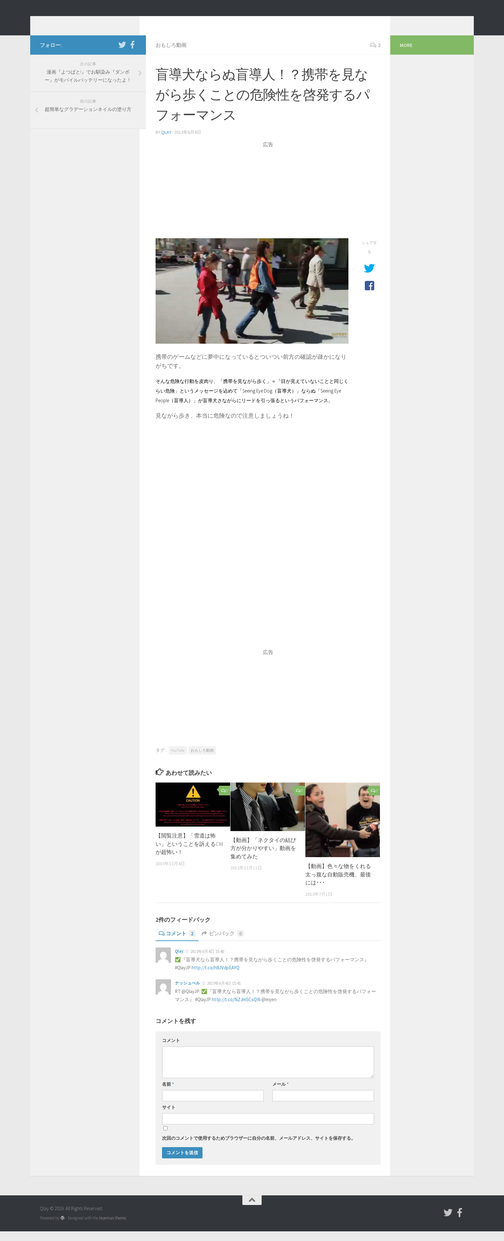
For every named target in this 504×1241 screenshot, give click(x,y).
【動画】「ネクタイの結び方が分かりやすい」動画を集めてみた (263, 858)
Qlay (53, 22)
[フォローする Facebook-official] (132, 54)
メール (280, 1094)
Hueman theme (112, 1227)
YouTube (177, 759)
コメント (177, 943)
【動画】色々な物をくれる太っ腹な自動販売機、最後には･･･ (338, 884)
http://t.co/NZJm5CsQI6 (236, 1009)
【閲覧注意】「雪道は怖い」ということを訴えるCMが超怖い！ (189, 853)
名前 (168, 1094)
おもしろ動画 (171, 54)
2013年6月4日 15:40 (207, 961)
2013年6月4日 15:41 (224, 993)
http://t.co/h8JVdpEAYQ (215, 977)
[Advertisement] (268, 203)
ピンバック (223, 943)
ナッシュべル (187, 992)
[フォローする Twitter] (122, 54)
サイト (169, 1117)
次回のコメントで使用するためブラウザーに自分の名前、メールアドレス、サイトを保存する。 (259, 1148)
